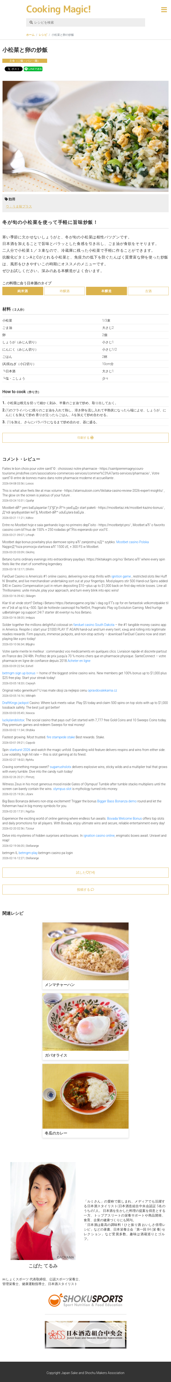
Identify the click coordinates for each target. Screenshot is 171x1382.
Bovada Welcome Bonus (124, 818)
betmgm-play (28, 853)
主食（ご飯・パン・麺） (24, 60)
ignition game (121, 576)
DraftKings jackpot (15, 703)
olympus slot (62, 789)
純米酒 (22, 291)
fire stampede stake (61, 737)
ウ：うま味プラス (19, 206)
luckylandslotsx (13, 720)
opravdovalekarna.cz (102, 690)
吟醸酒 (65, 291)
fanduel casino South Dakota (93, 625)
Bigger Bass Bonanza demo (117, 801)
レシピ (43, 34)
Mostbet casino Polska (132, 542)
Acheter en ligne (79, 661)
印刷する (85, 437)
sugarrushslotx (60, 767)
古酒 (148, 291)
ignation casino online (99, 835)
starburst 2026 (19, 750)
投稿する (85, 889)
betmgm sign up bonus (18, 673)
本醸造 (106, 291)
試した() (85, 872)
